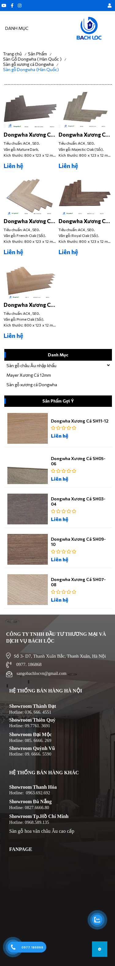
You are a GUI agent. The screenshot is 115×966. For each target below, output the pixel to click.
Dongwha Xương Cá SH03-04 (29, 134)
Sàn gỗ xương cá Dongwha (28, 64)
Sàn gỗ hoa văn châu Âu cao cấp (41, 831)
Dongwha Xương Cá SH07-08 (29, 221)
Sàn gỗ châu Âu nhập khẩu (31, 365)
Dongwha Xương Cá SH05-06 (84, 134)
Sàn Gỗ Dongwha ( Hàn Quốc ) (32, 59)
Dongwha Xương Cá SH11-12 (29, 304)
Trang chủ (12, 53)
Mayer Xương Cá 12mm (28, 375)
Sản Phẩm (37, 53)
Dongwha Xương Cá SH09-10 (84, 221)
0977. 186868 (32, 947)
